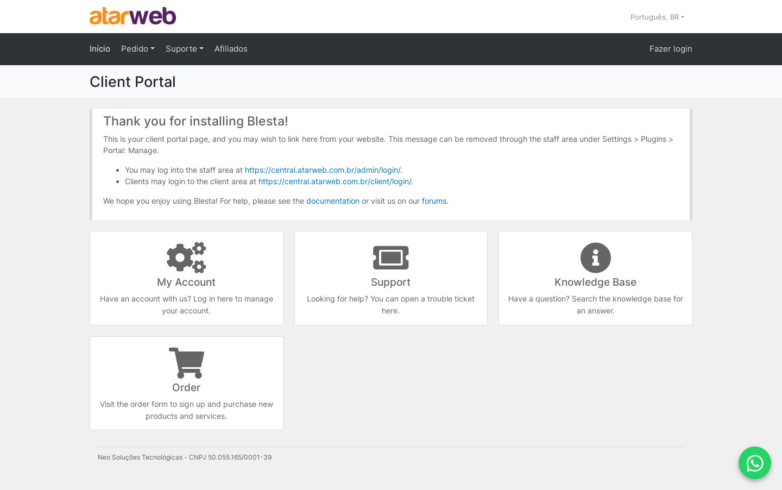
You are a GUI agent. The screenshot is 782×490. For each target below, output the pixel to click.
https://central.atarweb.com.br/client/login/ (334, 181)
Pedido (135, 48)
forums (434, 200)
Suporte (182, 48)
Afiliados (231, 48)
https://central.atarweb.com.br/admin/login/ (322, 169)
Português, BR (655, 16)
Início (100, 48)
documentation (333, 200)
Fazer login (670, 48)
